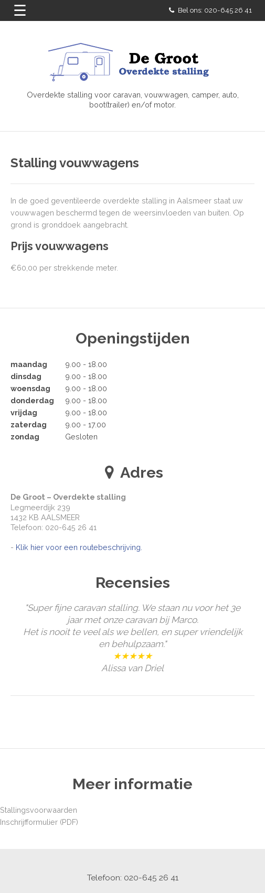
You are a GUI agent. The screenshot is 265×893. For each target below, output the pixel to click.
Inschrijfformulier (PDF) (39, 821)
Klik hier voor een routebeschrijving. (79, 547)
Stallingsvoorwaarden (38, 809)
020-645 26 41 (228, 10)
